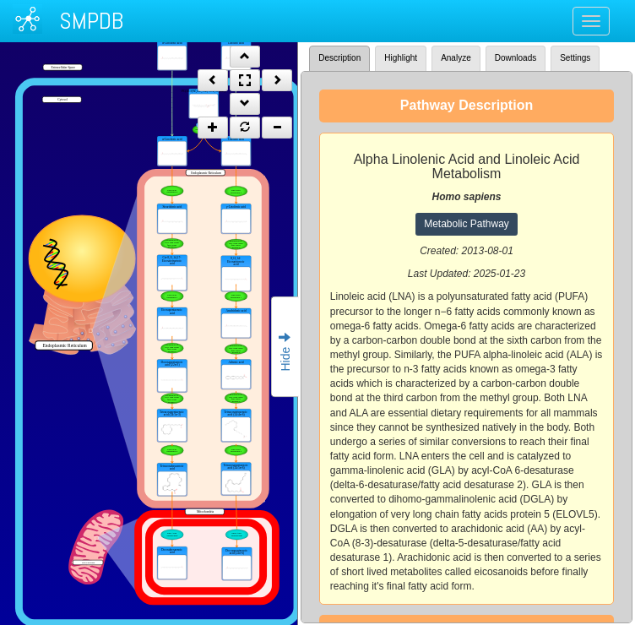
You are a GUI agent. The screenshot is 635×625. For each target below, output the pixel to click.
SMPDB (91, 20)
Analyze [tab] (456, 57)
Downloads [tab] (515, 57)
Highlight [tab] (400, 57)
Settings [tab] (575, 57)
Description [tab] (339, 57)
